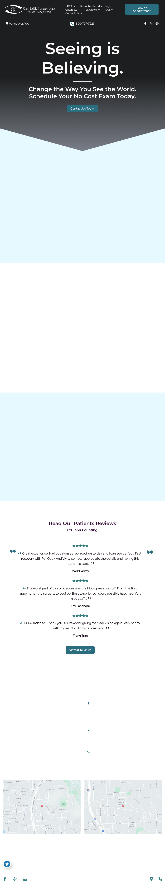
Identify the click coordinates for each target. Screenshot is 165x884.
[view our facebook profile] (145, 23)
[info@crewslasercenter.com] (103, 761)
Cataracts (51, 715)
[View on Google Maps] (42, 806)
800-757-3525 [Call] (85, 23)
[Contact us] (151, 879)
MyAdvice (9, 860)
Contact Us (51, 736)
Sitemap (156, 860)
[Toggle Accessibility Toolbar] (7, 864)
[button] (142, 9)
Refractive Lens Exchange (60, 709)
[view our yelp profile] (151, 23)
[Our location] (160, 879)
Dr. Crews (50, 722)
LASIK (48, 702)
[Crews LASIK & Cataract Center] (30, 9)
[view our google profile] (157, 23)
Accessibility (120, 856)
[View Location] (17, 24)
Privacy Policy (139, 856)
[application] (73, 6)
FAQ (47, 729)
